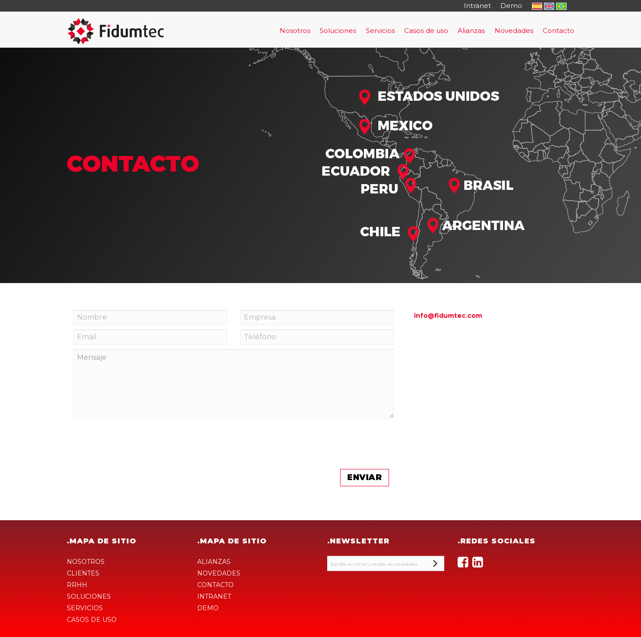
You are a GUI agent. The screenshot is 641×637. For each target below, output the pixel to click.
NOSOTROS (86, 562)
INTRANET (214, 596)
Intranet (477, 5)
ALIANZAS (214, 562)
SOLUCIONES (89, 596)
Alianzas (471, 30)
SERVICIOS (85, 608)
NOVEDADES (218, 573)
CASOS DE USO (92, 620)
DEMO (208, 608)
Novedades (514, 30)
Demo (511, 5)
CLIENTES (83, 573)
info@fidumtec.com (448, 316)
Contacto (558, 30)
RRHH (77, 585)
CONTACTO (215, 585)
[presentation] (141, 501)
